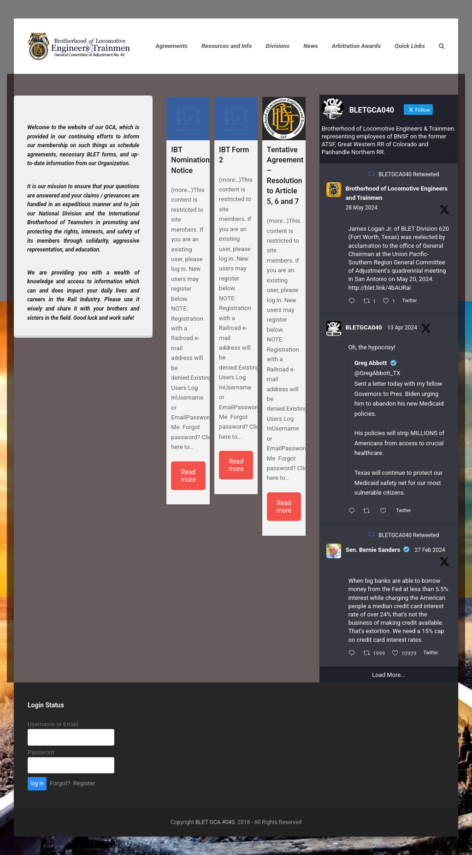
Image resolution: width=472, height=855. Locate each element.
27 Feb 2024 (430, 550)
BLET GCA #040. (215, 822)
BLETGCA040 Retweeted (408, 174)
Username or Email (53, 724)
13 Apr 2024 (402, 327)
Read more (188, 475)
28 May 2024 (362, 207)
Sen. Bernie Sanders (373, 549)
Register (84, 783)
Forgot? (60, 783)
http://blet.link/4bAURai (379, 287)
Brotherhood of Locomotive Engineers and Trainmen (397, 193)
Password (41, 752)
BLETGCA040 (364, 327)
